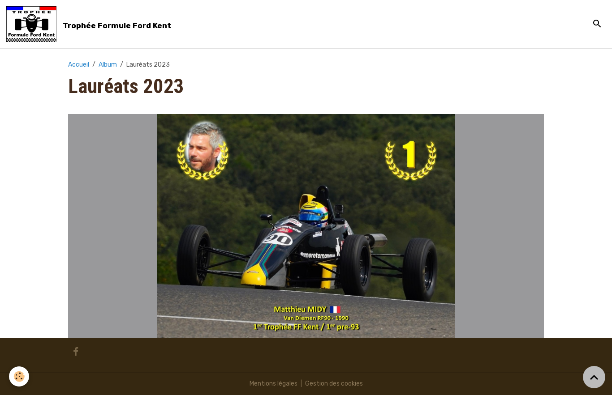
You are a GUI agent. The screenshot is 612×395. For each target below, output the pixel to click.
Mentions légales (273, 383)
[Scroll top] (594, 377)
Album (108, 64)
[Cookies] (19, 376)
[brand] (90, 24)
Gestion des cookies (334, 383)
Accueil (78, 64)
